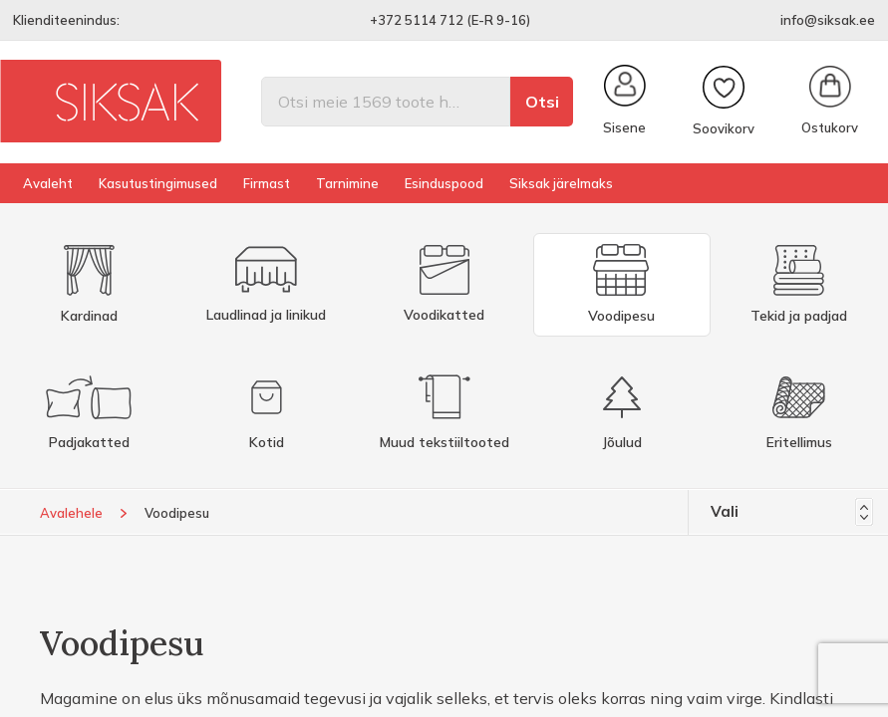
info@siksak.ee (827, 20)
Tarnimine (347, 183)
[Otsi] (385, 101)
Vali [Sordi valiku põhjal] (792, 512)
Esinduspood (444, 183)
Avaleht (48, 183)
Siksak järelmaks (561, 183)
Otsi (542, 102)
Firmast (266, 183)
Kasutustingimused (158, 183)
